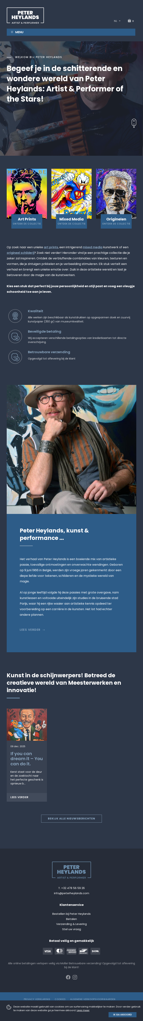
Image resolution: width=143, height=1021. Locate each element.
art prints (51, 247)
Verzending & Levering (71, 924)
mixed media (92, 247)
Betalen (71, 919)
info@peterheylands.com (71, 893)
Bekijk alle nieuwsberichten (71, 818)
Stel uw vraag (71, 929)
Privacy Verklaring (37, 999)
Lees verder (32, 630)
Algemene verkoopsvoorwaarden (92, 999)
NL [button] (116, 21)
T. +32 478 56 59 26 (71, 888)
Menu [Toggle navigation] (17, 32)
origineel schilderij (20, 253)
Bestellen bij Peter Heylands (71, 914)
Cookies (60, 999)
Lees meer (83, 1010)
